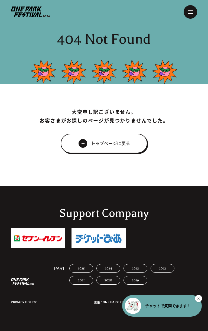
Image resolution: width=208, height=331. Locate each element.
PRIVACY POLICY (24, 302)
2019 (135, 280)
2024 (108, 268)
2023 (135, 268)
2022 (162, 268)
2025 (81, 268)
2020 (108, 280)
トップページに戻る (110, 143)
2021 (81, 280)
